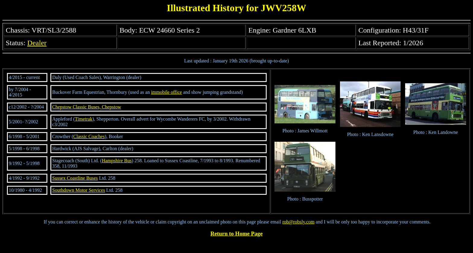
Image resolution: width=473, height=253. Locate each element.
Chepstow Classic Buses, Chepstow (86, 106)
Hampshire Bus (117, 160)
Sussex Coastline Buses (75, 178)
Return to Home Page (237, 233)
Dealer (36, 43)
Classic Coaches (89, 136)
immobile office (166, 92)
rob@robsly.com (298, 221)
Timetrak (83, 119)
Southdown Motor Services (78, 190)
